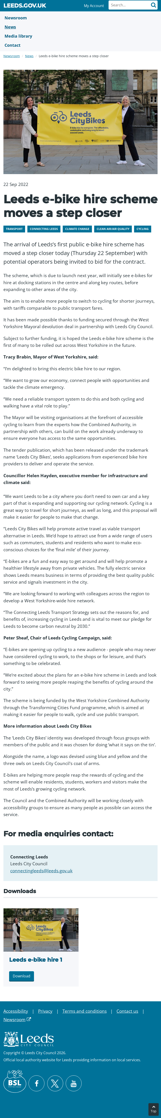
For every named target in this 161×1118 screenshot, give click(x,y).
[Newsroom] (80, 17)
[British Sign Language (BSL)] (14, 1081)
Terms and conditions (84, 1011)
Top (153, 1111)
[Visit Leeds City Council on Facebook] (36, 1083)
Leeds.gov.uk (24, 6)
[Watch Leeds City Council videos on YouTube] (74, 1083)
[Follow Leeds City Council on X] (55, 1083)
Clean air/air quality (113, 229)
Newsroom (11, 56)
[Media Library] (80, 36)
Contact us (127, 1011)
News (29, 56)
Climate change (77, 229)
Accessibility (15, 1011)
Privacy (45, 1011)
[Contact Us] (80, 45)
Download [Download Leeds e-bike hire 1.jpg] (21, 976)
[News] (80, 26)
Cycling (143, 229)
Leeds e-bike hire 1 (35, 959)
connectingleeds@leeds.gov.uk (41, 871)
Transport (14, 229)
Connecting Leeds (44, 229)
